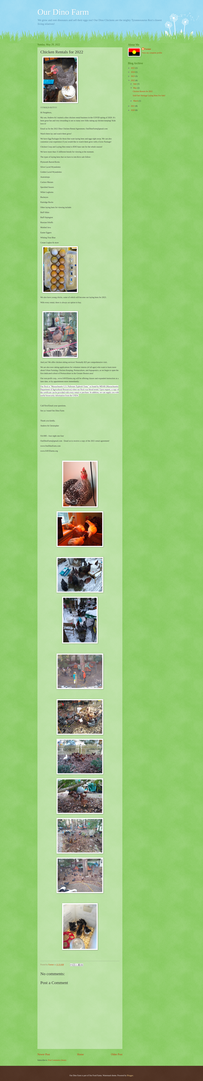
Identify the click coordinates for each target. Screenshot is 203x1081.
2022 (133, 80)
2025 (133, 68)
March (136, 101)
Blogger (130, 1075)
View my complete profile (152, 53)
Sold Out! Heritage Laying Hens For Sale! (149, 96)
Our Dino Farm (63, 12)
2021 (133, 106)
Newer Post (43, 1054)
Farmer (148, 49)
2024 (133, 72)
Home (80, 1054)
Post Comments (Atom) (57, 1060)
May (135, 88)
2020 (133, 110)
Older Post (116, 1054)
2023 (133, 76)
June (135, 84)
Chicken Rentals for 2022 (142, 91)
